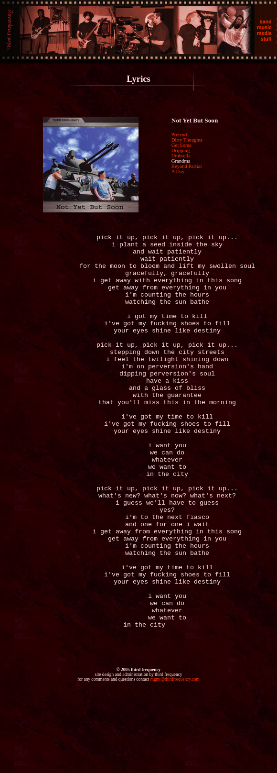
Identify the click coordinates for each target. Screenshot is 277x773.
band (265, 21)
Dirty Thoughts (186, 140)
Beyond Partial (186, 166)
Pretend (179, 134)
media (264, 33)
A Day (178, 171)
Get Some (181, 145)
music (264, 27)
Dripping (180, 150)
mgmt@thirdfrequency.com (175, 759)
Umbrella (181, 155)
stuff (266, 39)
